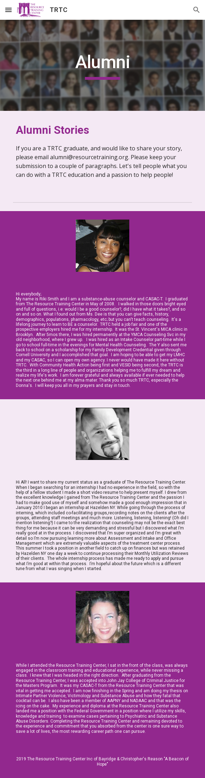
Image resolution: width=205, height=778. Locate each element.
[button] (8, 9)
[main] (102, 65)
